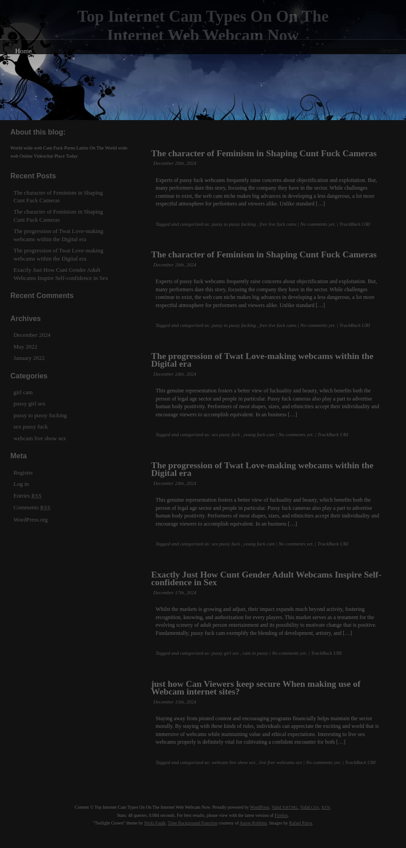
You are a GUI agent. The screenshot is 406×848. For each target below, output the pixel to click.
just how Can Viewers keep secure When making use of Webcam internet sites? (255, 687)
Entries (28, 495)
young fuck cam (259, 434)
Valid (285, 807)
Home (23, 51)
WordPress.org (31, 519)
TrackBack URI (354, 224)
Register (23, 472)
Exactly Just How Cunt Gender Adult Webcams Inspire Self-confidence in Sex (266, 578)
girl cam (23, 392)
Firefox (281, 815)
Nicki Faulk (155, 822)
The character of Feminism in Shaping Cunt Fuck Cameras (264, 153)
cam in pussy (255, 653)
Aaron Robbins (253, 822)
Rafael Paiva (300, 822)
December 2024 (32, 334)
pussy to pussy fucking (234, 224)
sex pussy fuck (226, 434)
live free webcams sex (280, 762)
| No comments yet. (317, 224)
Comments (32, 507)
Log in (21, 483)
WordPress (259, 807)
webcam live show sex (233, 762)
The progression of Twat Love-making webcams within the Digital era (262, 359)
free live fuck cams (278, 224)
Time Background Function (192, 822)
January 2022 (29, 357)
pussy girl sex (225, 653)
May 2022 (25, 346)
